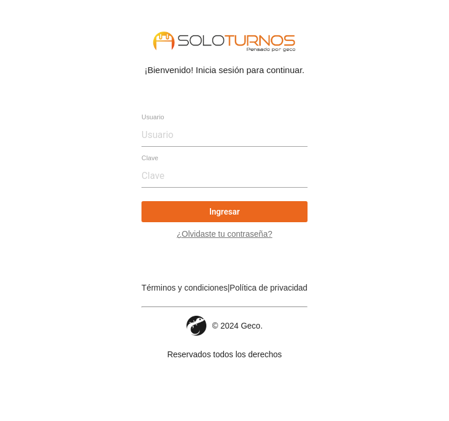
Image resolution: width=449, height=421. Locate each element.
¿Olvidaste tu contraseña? (224, 234)
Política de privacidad (269, 287)
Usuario (152, 116)
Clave (149, 157)
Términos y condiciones (184, 287)
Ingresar (224, 211)
